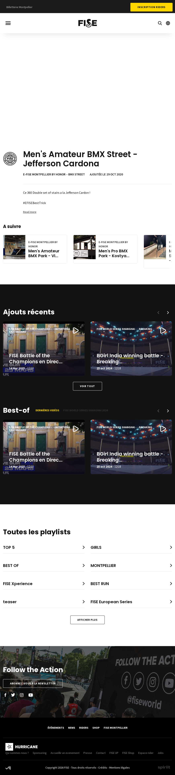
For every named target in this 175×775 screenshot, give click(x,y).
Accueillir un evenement (65, 753)
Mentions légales (119, 767)
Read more (29, 212)
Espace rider (146, 753)
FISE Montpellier (116, 727)
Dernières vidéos (47, 410)
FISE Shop (128, 753)
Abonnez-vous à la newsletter (33, 683)
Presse (87, 753)
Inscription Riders (151, 7)
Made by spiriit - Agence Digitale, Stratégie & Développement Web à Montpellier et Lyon (164, 767)
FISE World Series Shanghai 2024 (85, 410)
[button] (168, 313)
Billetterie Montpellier (19, 7)
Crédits (102, 767)
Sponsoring (40, 753)
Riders (83, 727)
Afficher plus (87, 620)
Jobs (161, 753)
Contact (100, 753)
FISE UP (114, 753)
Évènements (56, 727)
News (71, 727)
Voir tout (87, 386)
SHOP (96, 727)
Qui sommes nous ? (17, 753)
